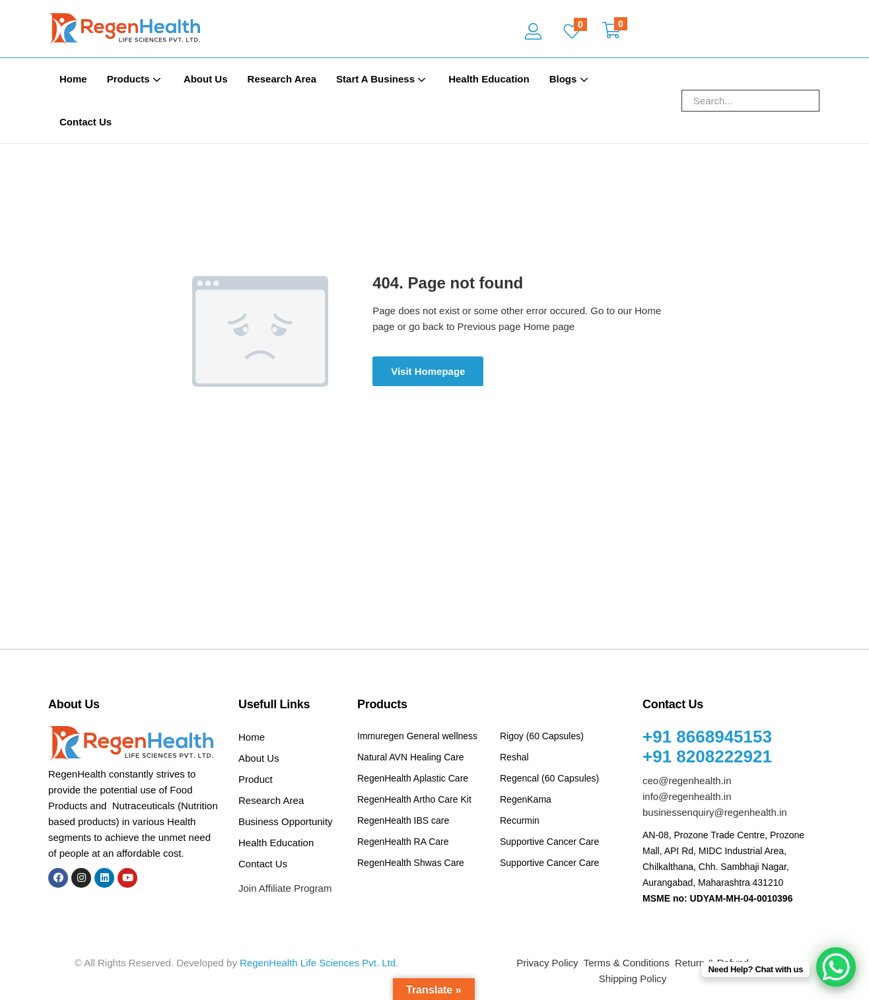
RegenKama (525, 799)
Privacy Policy (547, 962)
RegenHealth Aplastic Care (412, 778)
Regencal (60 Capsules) (549, 778)
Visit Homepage (428, 371)
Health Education (489, 78)
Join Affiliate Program (284, 888)
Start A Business (382, 78)
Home (73, 78)
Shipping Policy (633, 978)
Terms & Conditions (627, 962)
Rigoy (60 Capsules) (542, 736)
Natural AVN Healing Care (410, 757)
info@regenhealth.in (687, 796)
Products (135, 78)
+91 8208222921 (707, 756)
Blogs (570, 78)
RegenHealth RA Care (403, 841)
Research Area (282, 78)
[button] (611, 31)
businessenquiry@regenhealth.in (715, 812)
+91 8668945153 (707, 737)
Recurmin (519, 820)
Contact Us (85, 121)
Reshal (514, 757)
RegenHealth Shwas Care (410, 862)
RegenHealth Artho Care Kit (414, 799)
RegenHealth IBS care (403, 820)
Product (255, 779)
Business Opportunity (285, 821)
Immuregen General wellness (417, 736)
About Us (206, 78)
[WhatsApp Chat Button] (836, 967)
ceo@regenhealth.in (687, 780)
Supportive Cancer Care (549, 841)
